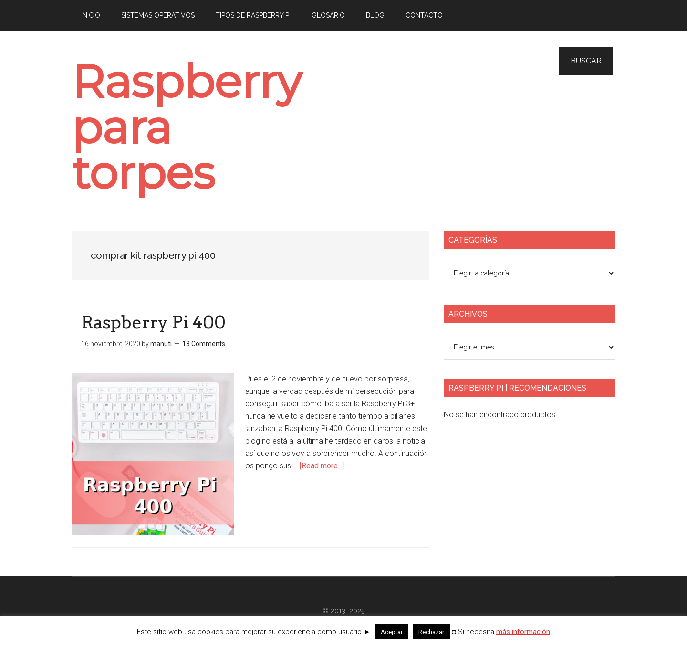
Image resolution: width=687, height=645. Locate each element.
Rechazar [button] (431, 631)
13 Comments (203, 344)
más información (523, 631)
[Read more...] (322, 465)
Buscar (586, 60)
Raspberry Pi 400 (153, 322)
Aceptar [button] (392, 631)
